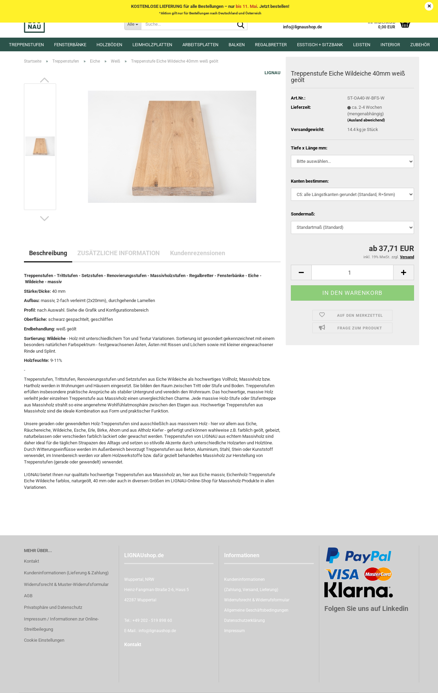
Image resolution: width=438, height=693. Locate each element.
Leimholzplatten (152, 44)
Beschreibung (48, 253)
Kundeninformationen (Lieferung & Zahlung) (66, 572)
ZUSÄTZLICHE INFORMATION (118, 253)
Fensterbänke (70, 44)
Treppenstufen (26, 44)
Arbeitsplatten (200, 44)
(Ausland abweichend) (366, 120)
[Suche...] (132, 24)
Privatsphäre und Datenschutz (53, 607)
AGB (28, 595)
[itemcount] (352, 272)
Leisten (361, 44)
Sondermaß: (303, 214)
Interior (390, 44)
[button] (44, 80)
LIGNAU (273, 72)
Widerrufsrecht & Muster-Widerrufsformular (66, 584)
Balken (237, 44)
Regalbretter (271, 44)
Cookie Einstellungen (44, 640)
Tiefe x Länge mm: (309, 148)
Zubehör (420, 44)
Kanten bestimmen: (310, 181)
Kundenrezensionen (197, 253)
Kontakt (31, 561)
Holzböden (109, 44)
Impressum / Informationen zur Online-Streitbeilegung (61, 624)
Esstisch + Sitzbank (320, 44)
